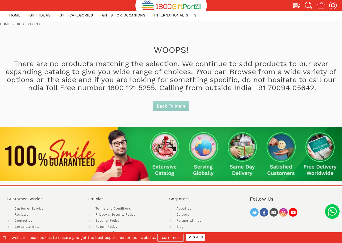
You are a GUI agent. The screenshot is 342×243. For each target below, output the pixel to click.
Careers (182, 214)
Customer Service (29, 208)
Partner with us (189, 220)
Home (5, 24)
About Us (183, 208)
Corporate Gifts (27, 226)
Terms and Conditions (113, 208)
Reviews (21, 214)
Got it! (197, 237)
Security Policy (107, 220)
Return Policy (106, 226)
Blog (179, 226)
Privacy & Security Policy (115, 214)
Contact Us (23, 220)
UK (18, 24)
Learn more (170, 237)
